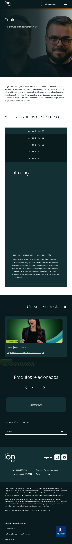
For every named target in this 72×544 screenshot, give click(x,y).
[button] (36, 404)
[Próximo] (44, 388)
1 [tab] (32, 387)
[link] (64, 459)
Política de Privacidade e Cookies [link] (15, 523)
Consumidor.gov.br (43, 474)
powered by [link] (10, 539)
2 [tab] (38, 387)
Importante (9, 431)
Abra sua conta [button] (50, 4)
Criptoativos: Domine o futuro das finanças (25, 352)
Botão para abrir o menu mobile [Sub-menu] (65, 4)
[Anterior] (26, 388)
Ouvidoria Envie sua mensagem (48, 470)
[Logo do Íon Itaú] (7, 4)
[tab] (36, 131)
